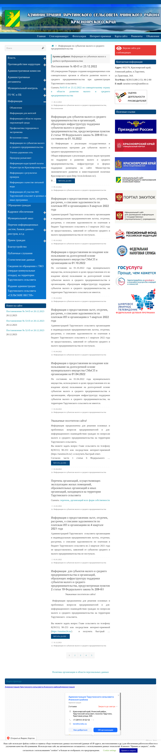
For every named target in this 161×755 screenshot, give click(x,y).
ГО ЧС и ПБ (14, 94)
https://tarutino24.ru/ (61, 631)
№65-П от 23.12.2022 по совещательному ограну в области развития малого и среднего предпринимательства (80, 91)
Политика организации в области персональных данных (80, 672)
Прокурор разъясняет (20, 158)
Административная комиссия (24, 70)
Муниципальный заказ (20, 218)
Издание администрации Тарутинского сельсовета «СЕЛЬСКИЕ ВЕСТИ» (22, 291)
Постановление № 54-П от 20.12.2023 (25, 311)
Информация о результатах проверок (23, 175)
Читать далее (66, 181)
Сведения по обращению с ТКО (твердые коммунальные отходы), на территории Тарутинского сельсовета (25, 273)
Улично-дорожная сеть (21, 152)
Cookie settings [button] (109, 750)
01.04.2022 (58, 351)
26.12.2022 (58, 102)
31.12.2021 (58, 642)
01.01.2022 (58, 559)
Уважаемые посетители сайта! (69, 420)
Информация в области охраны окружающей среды (25, 120)
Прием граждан (16, 240)
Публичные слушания (20, 253)
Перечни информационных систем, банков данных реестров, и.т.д (23, 229)
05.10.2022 (58, 187)
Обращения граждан (19, 205)
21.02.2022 (58, 506)
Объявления (16, 107)
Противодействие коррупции (24, 64)
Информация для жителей (23, 113)
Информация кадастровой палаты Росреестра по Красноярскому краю (28, 165)
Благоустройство (17, 246)
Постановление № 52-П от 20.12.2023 (25, 330)
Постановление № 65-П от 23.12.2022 (74, 66)
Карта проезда (14, 681)
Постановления (57, 108)
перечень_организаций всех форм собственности (85, 500)
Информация (15, 101)
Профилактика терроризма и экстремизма (24, 130)
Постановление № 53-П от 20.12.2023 (25, 320)
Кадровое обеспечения (20, 211)
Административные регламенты (19, 79)
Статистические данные (21, 259)
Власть (12, 57)
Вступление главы (19, 137)
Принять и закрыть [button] (128, 750)
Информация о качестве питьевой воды (27, 184)
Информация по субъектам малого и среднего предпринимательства (80, 105)
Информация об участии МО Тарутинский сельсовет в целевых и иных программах (28, 196)
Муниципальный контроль (23, 88)
